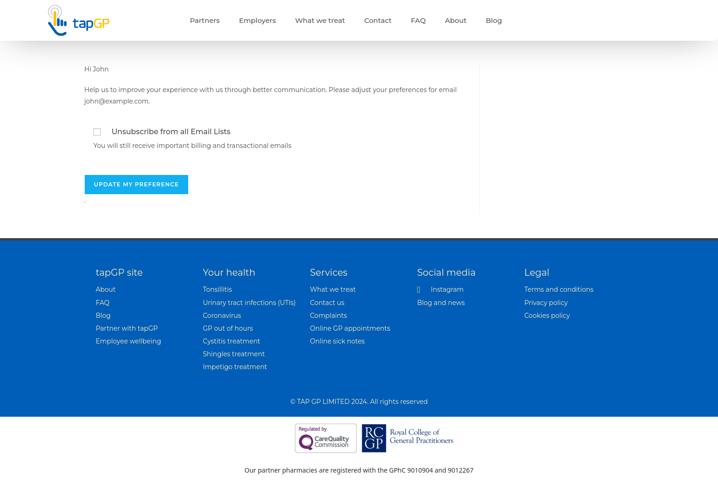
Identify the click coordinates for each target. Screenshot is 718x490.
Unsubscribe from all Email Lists (171, 131)
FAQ (418, 20)
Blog (494, 20)
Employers (257, 20)
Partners (205, 20)
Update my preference (136, 184)
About (456, 20)
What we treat (320, 20)
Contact (378, 20)
